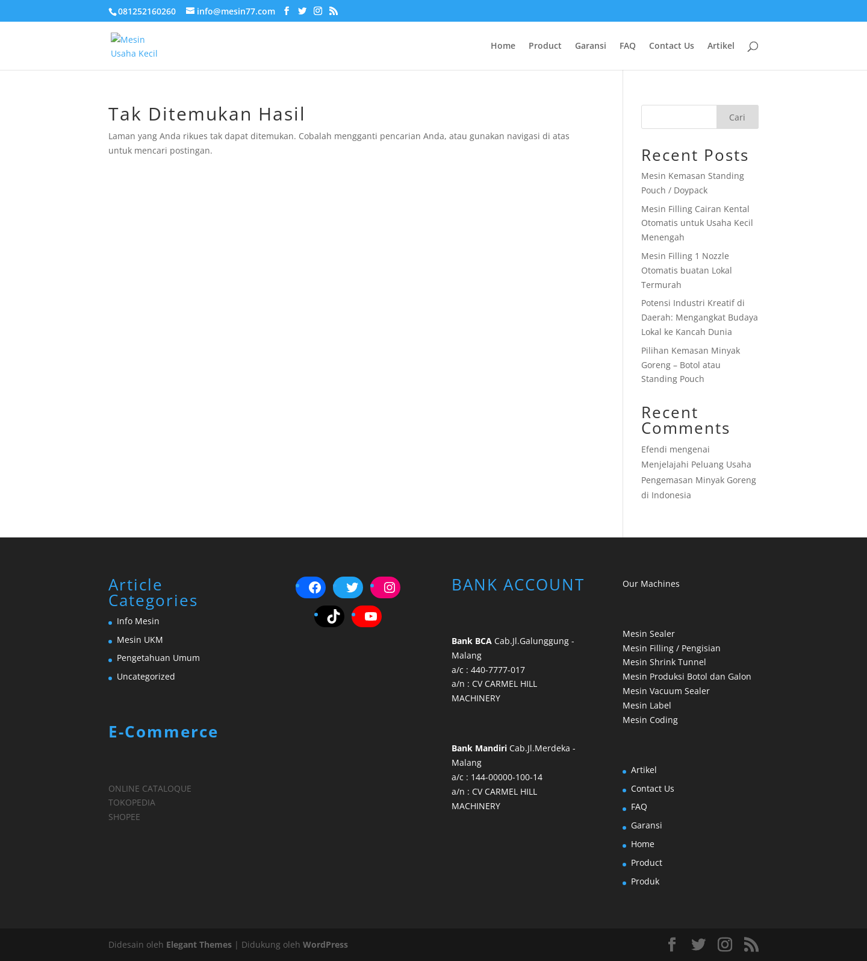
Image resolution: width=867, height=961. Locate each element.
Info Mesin (138, 621)
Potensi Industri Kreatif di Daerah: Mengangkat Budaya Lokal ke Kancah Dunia (699, 317)
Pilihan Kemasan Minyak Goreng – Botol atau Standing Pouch (690, 365)
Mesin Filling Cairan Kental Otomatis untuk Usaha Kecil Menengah (697, 223)
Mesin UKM (140, 639)
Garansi (590, 46)
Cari (737, 117)
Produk (645, 881)
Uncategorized (146, 676)
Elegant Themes (199, 944)
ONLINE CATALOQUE (149, 788)
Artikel (721, 46)
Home (503, 46)
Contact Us (671, 46)
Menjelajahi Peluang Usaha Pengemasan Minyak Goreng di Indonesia (698, 479)
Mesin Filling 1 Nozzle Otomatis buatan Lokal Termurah (686, 270)
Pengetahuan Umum (158, 657)
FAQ (628, 46)
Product (545, 46)
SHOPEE (124, 816)
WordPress (325, 944)
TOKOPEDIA (131, 802)
